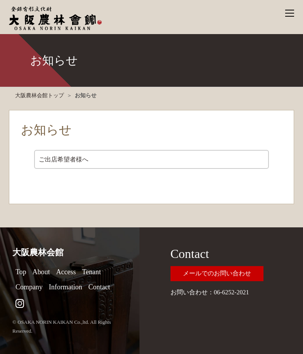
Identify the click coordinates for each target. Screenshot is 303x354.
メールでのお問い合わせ (217, 273)
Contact (99, 287)
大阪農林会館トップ (39, 95)
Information (65, 287)
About (41, 272)
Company (29, 287)
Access (66, 272)
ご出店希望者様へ (63, 159)
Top (20, 272)
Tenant (91, 272)
